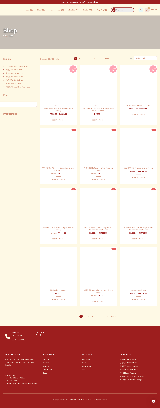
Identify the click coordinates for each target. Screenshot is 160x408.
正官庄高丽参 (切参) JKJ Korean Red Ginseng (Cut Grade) (58, 169)
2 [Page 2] (79, 59)
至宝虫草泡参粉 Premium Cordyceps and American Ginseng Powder (138, 229)
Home (5, 36)
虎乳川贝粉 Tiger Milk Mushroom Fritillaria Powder (98, 291)
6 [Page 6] (94, 59)
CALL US (15, 332)
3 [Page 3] (88, 316)
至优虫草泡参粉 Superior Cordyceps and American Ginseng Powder (98, 229)
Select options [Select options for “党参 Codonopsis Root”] (137, 299)
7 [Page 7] (98, 59)
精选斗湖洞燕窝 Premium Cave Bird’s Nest (138, 168)
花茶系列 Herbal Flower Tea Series (18, 87)
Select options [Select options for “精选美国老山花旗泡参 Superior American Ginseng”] (57, 120)
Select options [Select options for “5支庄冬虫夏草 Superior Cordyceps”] (137, 114)
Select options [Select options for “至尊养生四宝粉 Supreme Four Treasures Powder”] (97, 179)
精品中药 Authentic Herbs (15, 80)
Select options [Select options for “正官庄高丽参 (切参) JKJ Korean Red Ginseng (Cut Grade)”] (57, 179)
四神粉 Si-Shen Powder (58, 290)
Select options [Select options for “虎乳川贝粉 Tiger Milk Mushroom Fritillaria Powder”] (97, 301)
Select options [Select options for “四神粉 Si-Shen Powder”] (57, 299)
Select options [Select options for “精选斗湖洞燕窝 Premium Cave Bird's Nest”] (137, 177)
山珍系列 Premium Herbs (14, 73)
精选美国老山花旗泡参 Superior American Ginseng (58, 110)
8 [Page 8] (101, 59)
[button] (154, 402)
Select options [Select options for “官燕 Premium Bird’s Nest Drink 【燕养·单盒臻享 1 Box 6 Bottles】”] (97, 120)
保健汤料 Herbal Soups (14, 70)
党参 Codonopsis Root (138, 290)
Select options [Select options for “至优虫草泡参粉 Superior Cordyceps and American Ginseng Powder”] (97, 239)
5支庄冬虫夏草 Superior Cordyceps (138, 105)
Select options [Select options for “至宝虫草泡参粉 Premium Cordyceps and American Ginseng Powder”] (137, 239)
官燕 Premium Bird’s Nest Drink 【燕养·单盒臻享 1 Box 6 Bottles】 (98, 110)
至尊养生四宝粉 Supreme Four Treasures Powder (98, 169)
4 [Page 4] (86, 59)
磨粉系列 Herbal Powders (15, 77)
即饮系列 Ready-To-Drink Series (17, 66)
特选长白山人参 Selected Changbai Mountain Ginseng (58, 229)
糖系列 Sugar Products (14, 83)
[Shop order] (145, 58)
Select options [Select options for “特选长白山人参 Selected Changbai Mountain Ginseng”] (57, 239)
